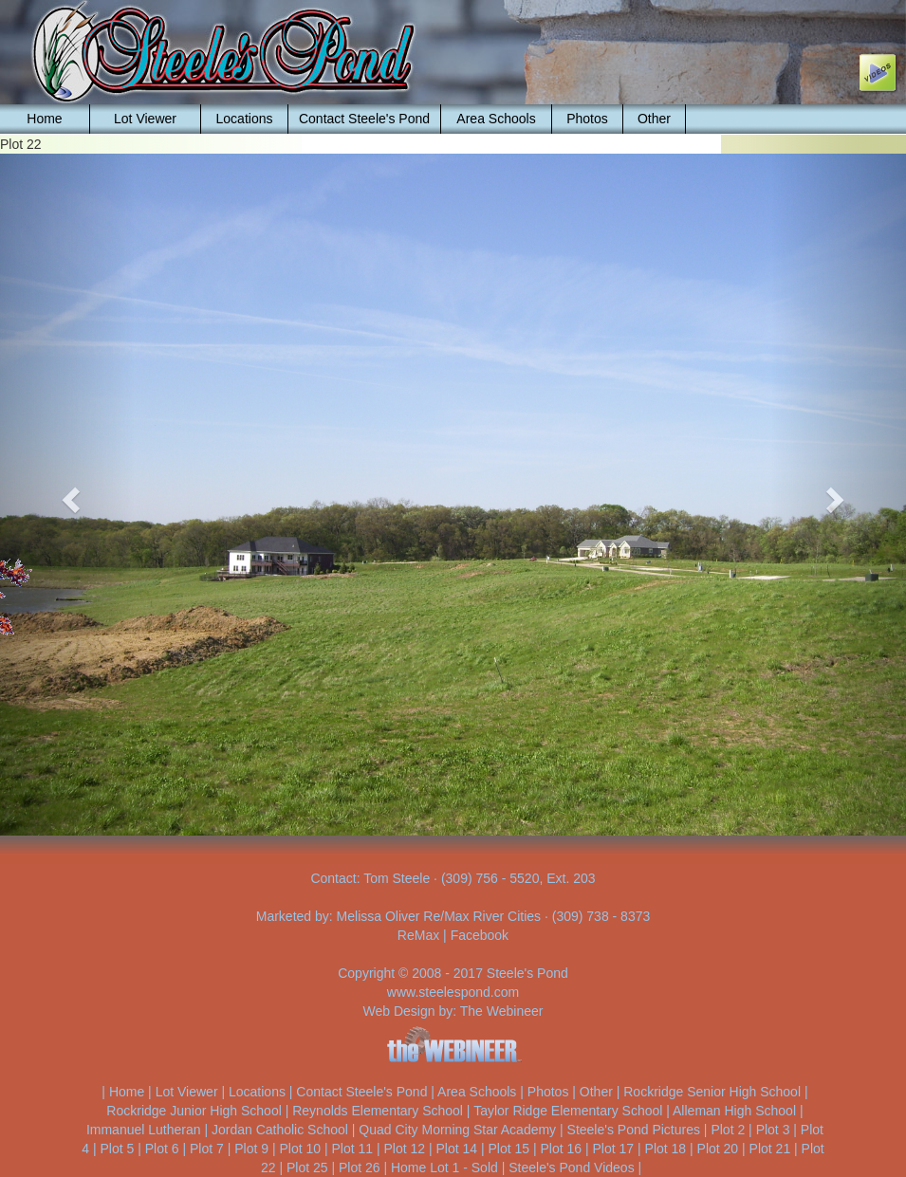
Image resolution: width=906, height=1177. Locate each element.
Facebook (479, 935)
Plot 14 (456, 1148)
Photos (587, 118)
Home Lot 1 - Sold (444, 1167)
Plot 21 (770, 1148)
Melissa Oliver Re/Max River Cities (439, 916)
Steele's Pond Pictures (633, 1129)
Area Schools (495, 118)
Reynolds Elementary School (377, 1110)
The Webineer (502, 1011)
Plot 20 (718, 1148)
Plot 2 (728, 1129)
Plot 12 (404, 1148)
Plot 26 (359, 1167)
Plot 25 (307, 1167)
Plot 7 (207, 1148)
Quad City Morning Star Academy (457, 1129)
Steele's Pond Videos (571, 1167)
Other (654, 118)
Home (44, 118)
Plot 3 (773, 1129)
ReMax (418, 935)
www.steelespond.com (453, 992)
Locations (244, 118)
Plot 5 (118, 1148)
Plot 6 (162, 1148)
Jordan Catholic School (280, 1129)
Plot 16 (561, 1148)
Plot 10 (300, 1148)
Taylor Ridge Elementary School (567, 1110)
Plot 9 (251, 1148)
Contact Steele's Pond (364, 118)
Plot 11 (352, 1148)
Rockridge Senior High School (712, 1091)
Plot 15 (509, 1148)
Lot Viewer (145, 118)
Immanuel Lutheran (143, 1129)
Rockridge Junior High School (193, 1110)
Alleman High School (734, 1110)
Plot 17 (614, 1148)
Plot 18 (666, 1148)
